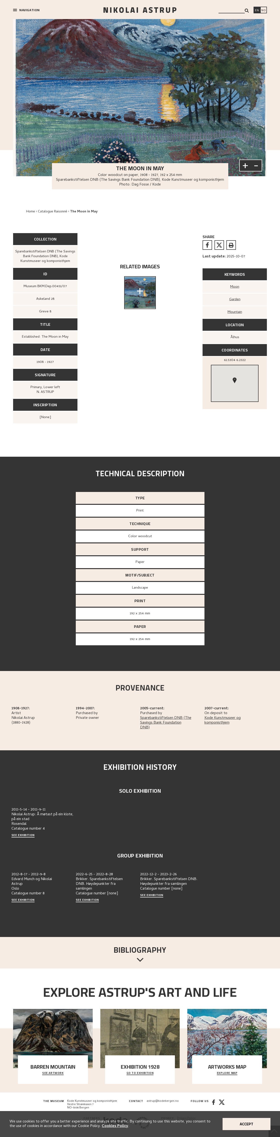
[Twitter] (222, 1105)
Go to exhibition (140, 1073)
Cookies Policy (115, 1126)
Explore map (227, 1073)
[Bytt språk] (263, 10)
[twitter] (219, 245)
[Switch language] (257, 10)
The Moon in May (84, 212)
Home (30, 212)
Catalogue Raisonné (52, 212)
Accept (246, 1123)
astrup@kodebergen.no (163, 1101)
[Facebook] (213, 1105)
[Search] (247, 11)
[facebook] (207, 245)
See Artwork (53, 1073)
